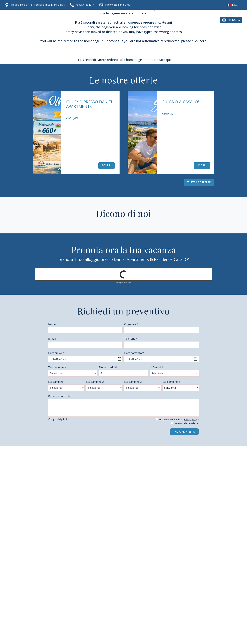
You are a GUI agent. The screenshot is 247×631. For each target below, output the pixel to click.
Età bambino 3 (133, 382)
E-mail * (53, 338)
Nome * (53, 324)
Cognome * (131, 324)
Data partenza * (134, 353)
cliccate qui (162, 60)
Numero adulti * (109, 367)
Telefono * (130, 338)
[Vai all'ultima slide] (36, 179)
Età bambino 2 (95, 382)
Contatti (169, 20)
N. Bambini (156, 367)
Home (54, 20)
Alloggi (85, 20)
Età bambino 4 (171, 382)
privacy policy (190, 419)
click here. (199, 41)
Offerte (152, 20)
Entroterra (118, 20)
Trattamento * (57, 367)
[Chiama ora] (83, 5)
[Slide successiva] (44, 179)
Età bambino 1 (57, 382)
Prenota (231, 20)
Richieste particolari (60, 396)
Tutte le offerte (198, 182)
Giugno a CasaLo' (180, 102)
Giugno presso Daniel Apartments (89, 104)
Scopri (106, 165)
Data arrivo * (56, 353)
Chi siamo (69, 20)
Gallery (137, 20)
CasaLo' (100, 20)
